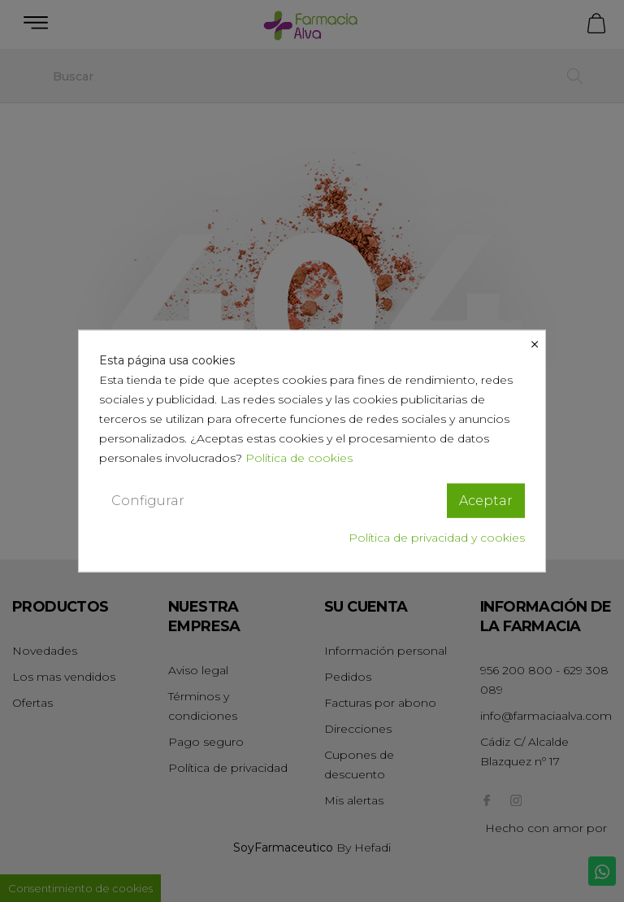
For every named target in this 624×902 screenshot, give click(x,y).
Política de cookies (299, 457)
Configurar (147, 500)
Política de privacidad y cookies (437, 537)
